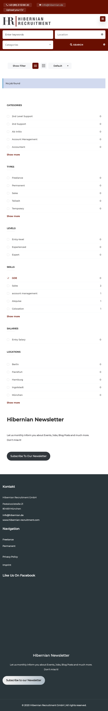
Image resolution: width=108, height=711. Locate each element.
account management (24, 293)
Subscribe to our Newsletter (23, 680)
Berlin (15, 364)
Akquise (16, 301)
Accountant (18, 147)
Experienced (19, 247)
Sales (15, 193)
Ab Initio (17, 131)
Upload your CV (14, 10)
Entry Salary (18, 339)
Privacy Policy (10, 556)
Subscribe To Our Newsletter (28, 456)
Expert (15, 254)
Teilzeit (16, 200)
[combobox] (80, 34)
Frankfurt (17, 372)
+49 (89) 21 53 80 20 (17, 5)
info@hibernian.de (52, 5)
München (17, 395)
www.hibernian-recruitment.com (21, 520)
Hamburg (17, 379)
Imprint (7, 565)
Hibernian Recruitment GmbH (47, 705)
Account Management (24, 139)
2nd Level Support (22, 116)
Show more (13, 154)
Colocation (18, 308)
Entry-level (18, 239)
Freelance (17, 177)
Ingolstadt (18, 387)
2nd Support (19, 124)
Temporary (18, 208)
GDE (14, 278)
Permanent (18, 185)
